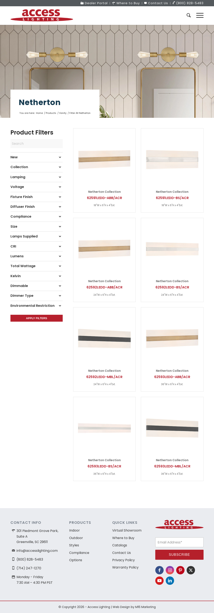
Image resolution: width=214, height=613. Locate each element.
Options (75, 560)
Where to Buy (123, 538)
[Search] (189, 15)
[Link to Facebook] (159, 570)
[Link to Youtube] (159, 580)
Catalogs (119, 545)
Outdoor (76, 538)
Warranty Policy (125, 567)
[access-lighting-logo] (41, 15)
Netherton (40, 102)
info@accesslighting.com (37, 550)
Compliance (79, 552)
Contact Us (121, 552)
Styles (74, 545)
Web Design (121, 607)
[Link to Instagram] (170, 570)
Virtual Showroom (126, 530)
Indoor (74, 530)
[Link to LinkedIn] (170, 580)
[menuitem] (94, 3)
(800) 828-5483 (30, 559)
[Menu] (199, 15)
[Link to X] (191, 570)
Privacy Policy (123, 560)
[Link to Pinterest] (180, 570)
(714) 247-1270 (29, 568)
